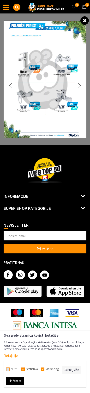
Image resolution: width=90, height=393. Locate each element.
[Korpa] (83, 11)
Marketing (52, 369)
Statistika (32, 369)
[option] (45, 79)
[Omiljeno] (74, 4)
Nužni (14, 369)
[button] (16, 7)
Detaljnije (11, 355)
